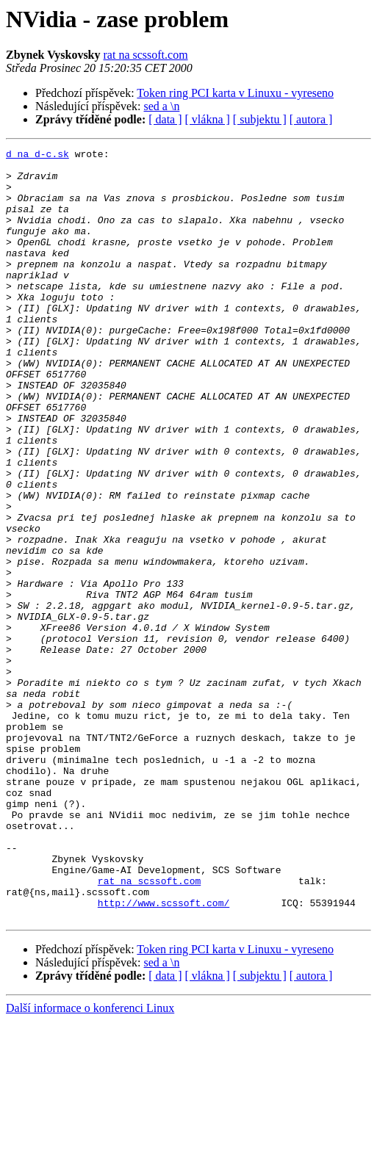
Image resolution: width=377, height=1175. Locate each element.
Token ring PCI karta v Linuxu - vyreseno (235, 93)
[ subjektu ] (260, 119)
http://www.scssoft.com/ (163, 1054)
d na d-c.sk (37, 155)
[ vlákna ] (207, 119)
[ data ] (165, 119)
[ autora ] (311, 119)
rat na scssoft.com (146, 54)
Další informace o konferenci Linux (90, 1162)
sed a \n (162, 106)
